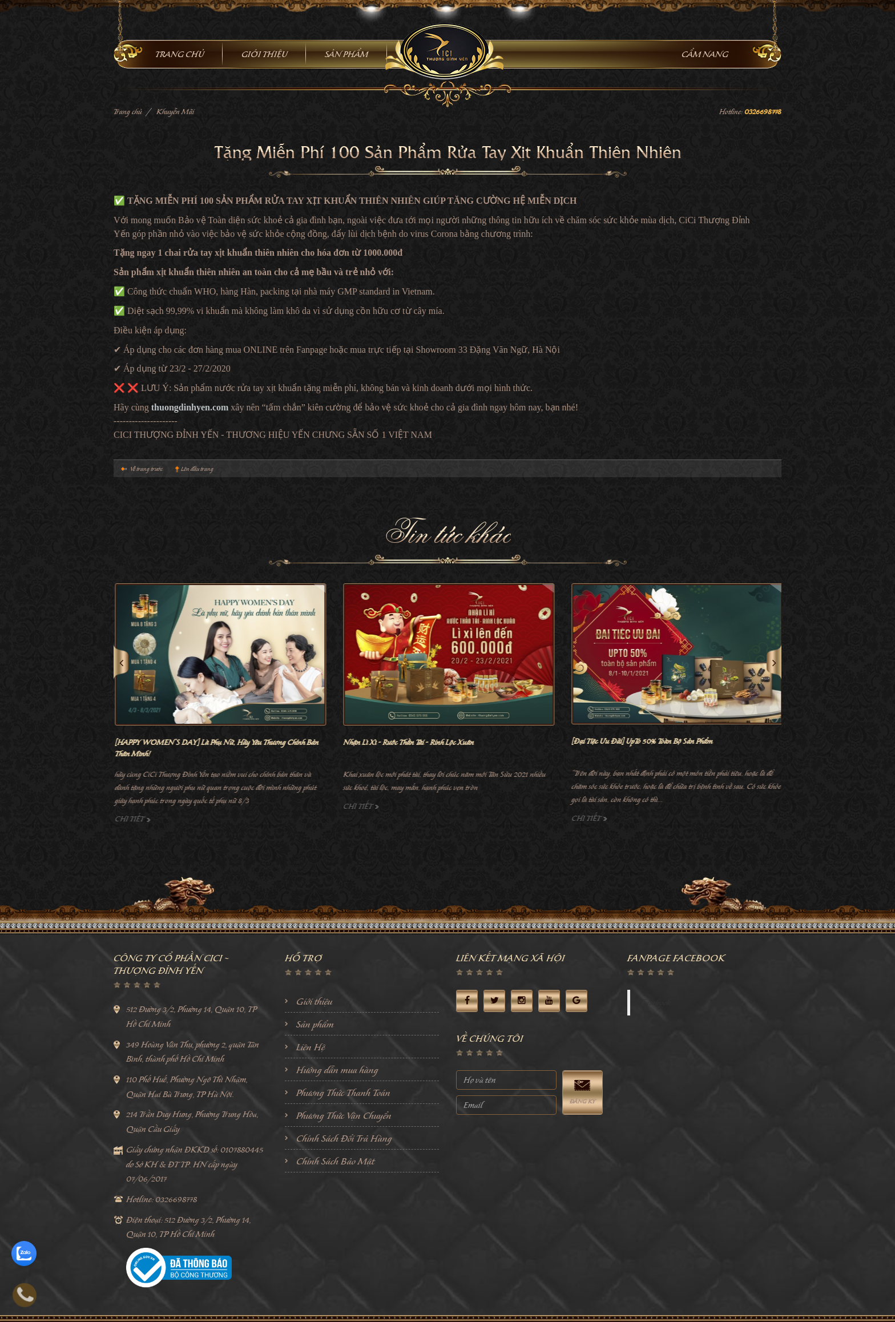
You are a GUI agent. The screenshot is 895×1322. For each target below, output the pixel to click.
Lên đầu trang (197, 468)
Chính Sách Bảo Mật (335, 1161)
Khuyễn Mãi (175, 111)
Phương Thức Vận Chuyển (344, 1115)
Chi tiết (244, 818)
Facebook (656, 1002)
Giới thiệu (314, 1001)
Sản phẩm (315, 1024)
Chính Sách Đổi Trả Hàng (344, 1138)
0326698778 (762, 111)
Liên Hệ (310, 1047)
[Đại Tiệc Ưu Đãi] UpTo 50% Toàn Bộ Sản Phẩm (753, 741)
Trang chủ (128, 111)
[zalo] (24, 1253)
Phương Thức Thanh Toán (343, 1092)
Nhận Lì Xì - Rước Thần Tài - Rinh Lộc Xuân (520, 742)
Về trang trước (146, 468)
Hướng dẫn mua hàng (337, 1070)
